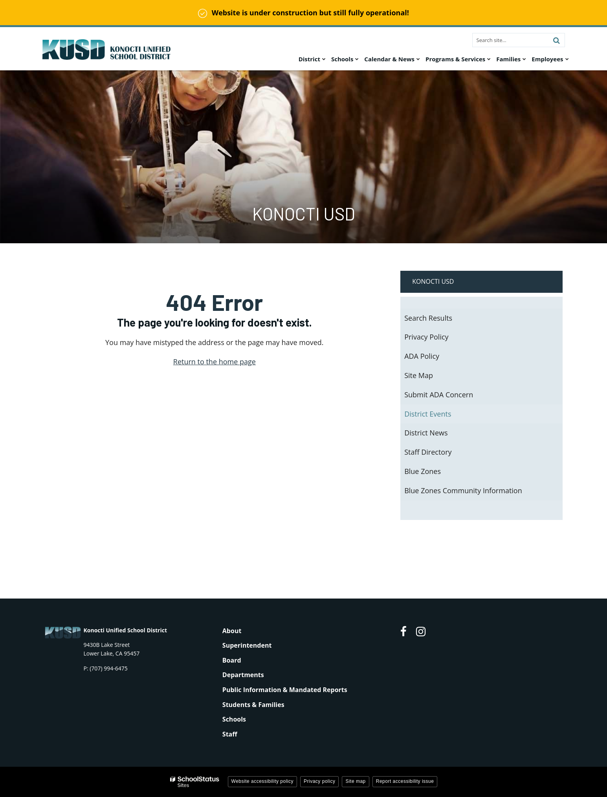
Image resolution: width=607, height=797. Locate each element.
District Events (427, 414)
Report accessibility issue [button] (405, 781)
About (232, 630)
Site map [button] (355, 781)
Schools (234, 719)
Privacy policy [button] (319, 781)
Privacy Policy (426, 337)
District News (425, 432)
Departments (243, 674)
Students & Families (253, 704)
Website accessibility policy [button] (262, 781)
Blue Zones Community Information (463, 490)
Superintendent (247, 645)
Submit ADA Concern (438, 394)
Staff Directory (427, 452)
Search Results (428, 318)
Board (231, 660)
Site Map (418, 375)
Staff (229, 734)
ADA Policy (421, 356)
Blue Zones (422, 471)
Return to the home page (214, 361)
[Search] (557, 40)
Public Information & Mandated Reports (284, 689)
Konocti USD (433, 281)
